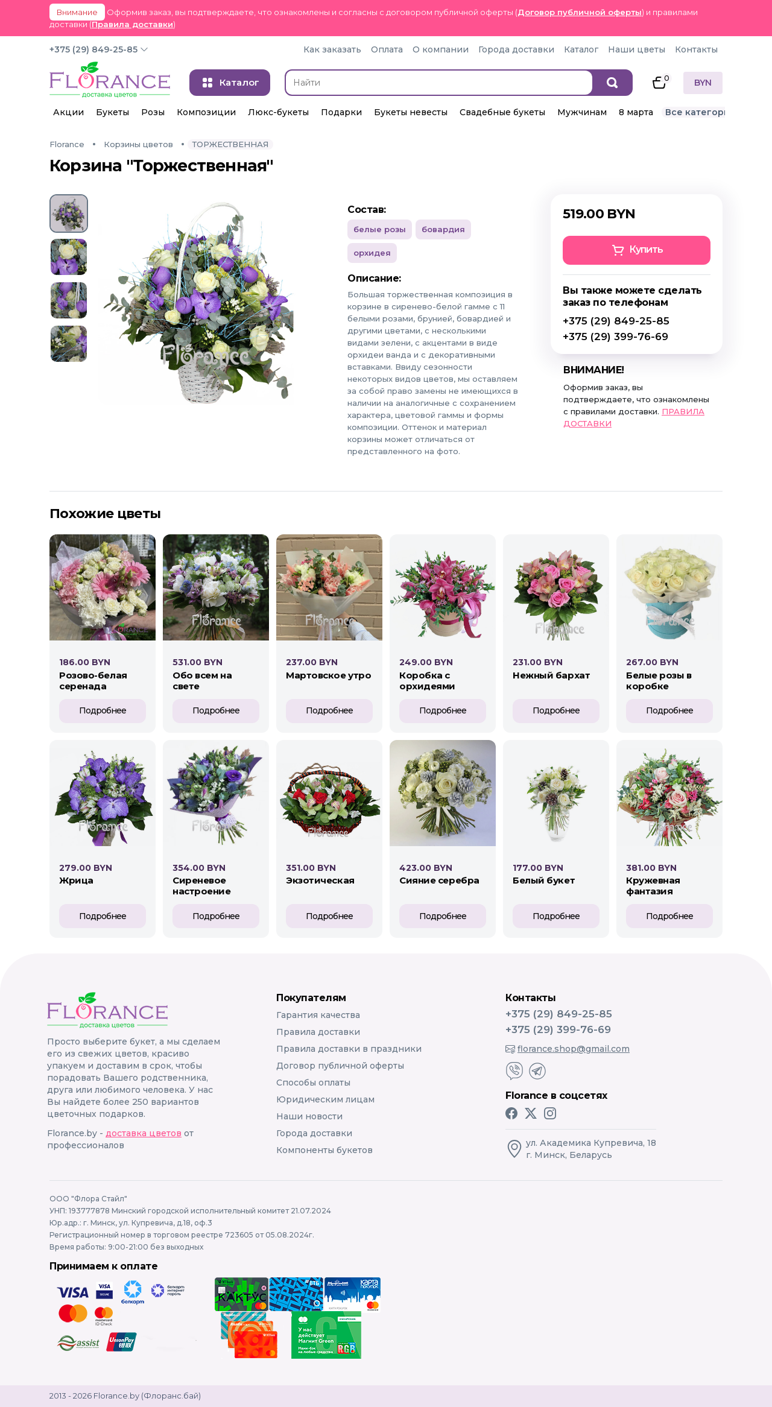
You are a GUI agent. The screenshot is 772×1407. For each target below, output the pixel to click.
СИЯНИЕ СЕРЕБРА (439, 880)
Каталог (581, 49)
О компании (441, 49)
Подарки (341, 112)
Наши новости (309, 1116)
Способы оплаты (313, 1082)
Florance (66, 144)
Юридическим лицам (325, 1099)
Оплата (387, 49)
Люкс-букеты (278, 112)
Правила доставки (132, 24)
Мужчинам (582, 112)
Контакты (696, 49)
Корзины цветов (138, 144)
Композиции (206, 112)
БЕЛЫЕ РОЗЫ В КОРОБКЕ (659, 680)
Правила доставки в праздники (349, 1048)
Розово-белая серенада (93, 680)
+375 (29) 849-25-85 (93, 49)
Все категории (700, 112)
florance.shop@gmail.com (567, 1048)
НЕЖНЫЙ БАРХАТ (551, 675)
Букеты (112, 112)
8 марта (636, 112)
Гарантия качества (318, 1015)
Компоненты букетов (324, 1150)
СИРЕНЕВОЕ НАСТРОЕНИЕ (201, 885)
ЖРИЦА (76, 880)
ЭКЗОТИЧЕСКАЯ (320, 880)
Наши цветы (636, 49)
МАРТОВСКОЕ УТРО (328, 675)
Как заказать (332, 49)
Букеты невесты (411, 112)
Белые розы (379, 229)
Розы (153, 112)
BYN (703, 82)
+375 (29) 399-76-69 (615, 336)
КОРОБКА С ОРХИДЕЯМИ (427, 680)
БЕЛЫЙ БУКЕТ (544, 880)
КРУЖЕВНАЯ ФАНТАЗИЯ (653, 885)
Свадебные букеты (502, 112)
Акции (68, 112)
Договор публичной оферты (579, 12)
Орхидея (372, 253)
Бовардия (443, 229)
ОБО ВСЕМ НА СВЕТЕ (202, 680)
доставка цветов (144, 1133)
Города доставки (516, 49)
